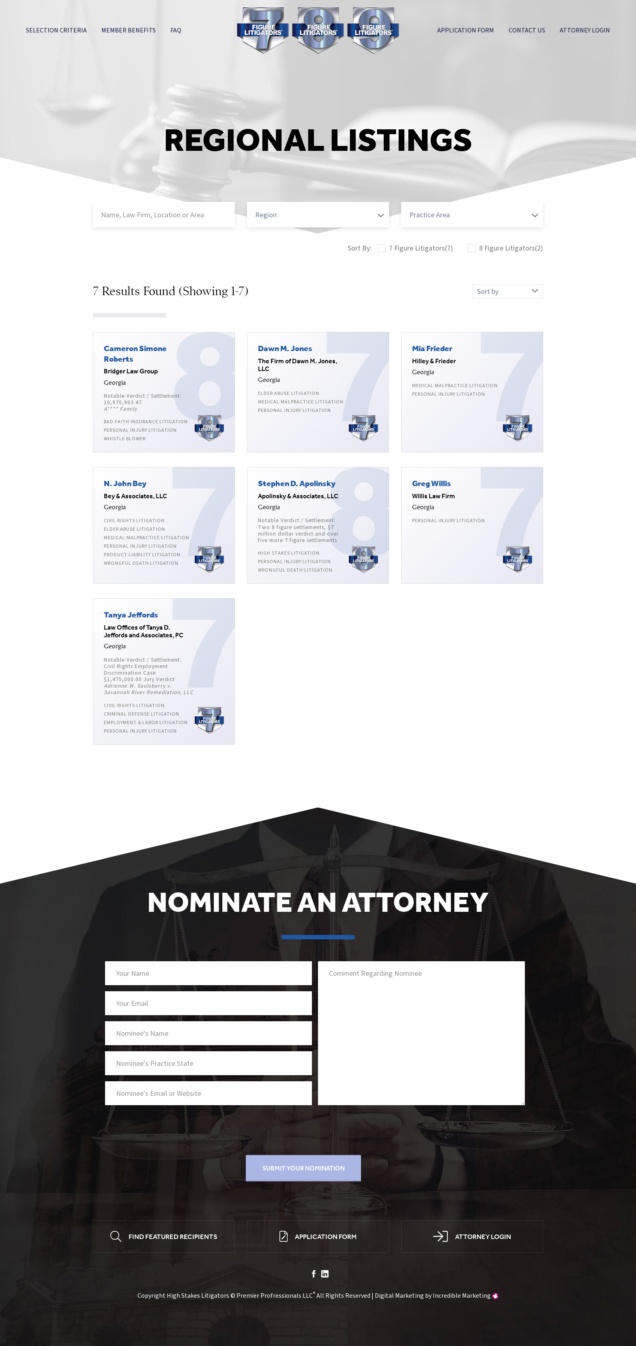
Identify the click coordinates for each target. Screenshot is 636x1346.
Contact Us (527, 30)
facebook (314, 1275)
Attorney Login (585, 30)
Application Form (465, 30)
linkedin (325, 1275)
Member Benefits (128, 30)
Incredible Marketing (462, 1296)
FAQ (175, 30)
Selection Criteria (56, 30)
